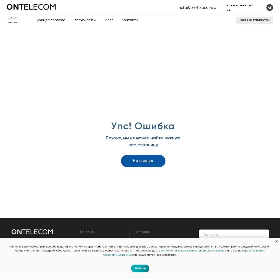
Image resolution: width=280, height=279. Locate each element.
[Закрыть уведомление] (276, 241)
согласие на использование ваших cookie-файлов (193, 250)
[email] (233, 234)
